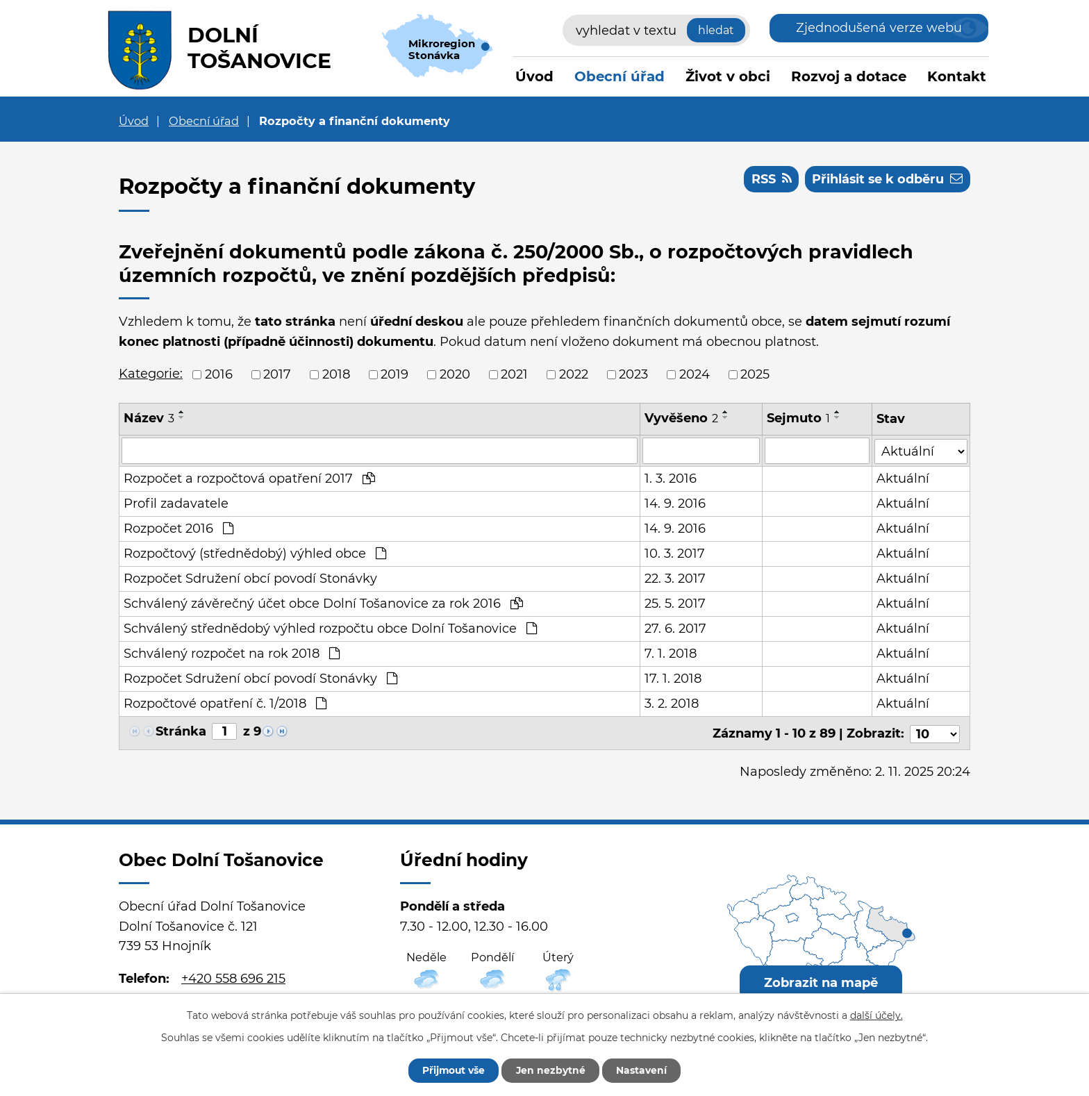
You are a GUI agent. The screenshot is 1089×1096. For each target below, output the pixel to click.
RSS (769, 179)
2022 (573, 374)
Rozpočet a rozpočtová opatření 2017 (249, 478)
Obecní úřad (619, 76)
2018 (336, 374)
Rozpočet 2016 (178, 528)
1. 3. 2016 (671, 478)
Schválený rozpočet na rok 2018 (232, 653)
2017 (277, 374)
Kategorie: (151, 373)
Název (149, 418)
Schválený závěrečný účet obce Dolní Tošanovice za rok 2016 (323, 603)
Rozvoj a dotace (848, 76)
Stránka (181, 731)
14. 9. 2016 (675, 503)
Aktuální (902, 478)
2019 (394, 374)
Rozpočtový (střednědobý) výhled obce (255, 553)
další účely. (876, 1014)
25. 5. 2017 (675, 603)
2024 (694, 374)
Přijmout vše (452, 1070)
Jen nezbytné (551, 1070)
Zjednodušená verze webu (879, 27)
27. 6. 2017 (675, 628)
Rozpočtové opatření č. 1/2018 (225, 703)
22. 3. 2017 (675, 578)
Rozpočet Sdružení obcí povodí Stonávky (250, 578)
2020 (455, 374)
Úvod (534, 76)
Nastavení (643, 1070)
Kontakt (956, 76)
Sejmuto (798, 418)
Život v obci (727, 76)
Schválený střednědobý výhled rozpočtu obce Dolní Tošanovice (330, 628)
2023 (633, 374)
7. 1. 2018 (671, 653)
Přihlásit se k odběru (886, 179)
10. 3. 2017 (675, 553)
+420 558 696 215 (233, 976)
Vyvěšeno (681, 418)
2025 (755, 374)
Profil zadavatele (176, 503)
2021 (514, 374)
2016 (219, 374)
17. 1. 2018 (673, 678)
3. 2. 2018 (672, 703)
